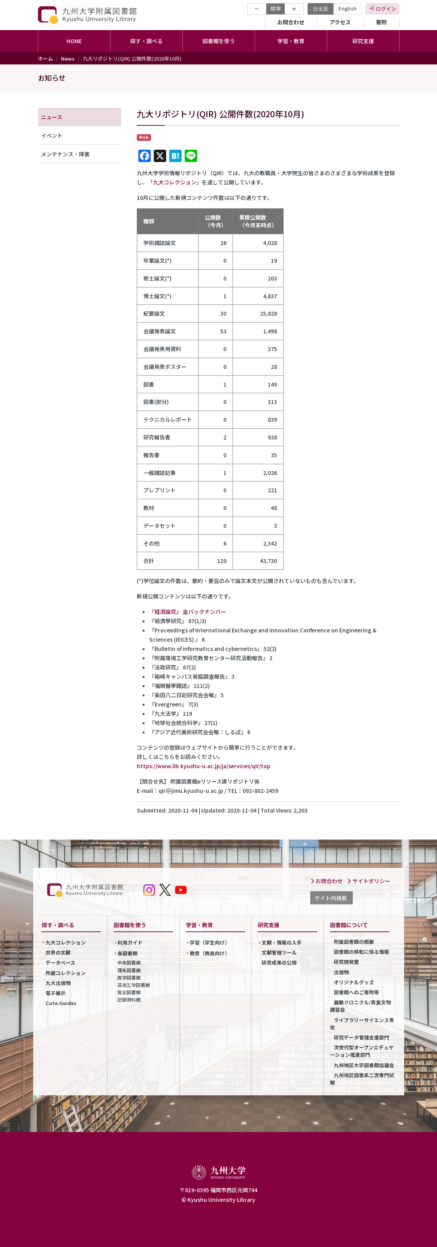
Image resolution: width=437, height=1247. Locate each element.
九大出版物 (58, 983)
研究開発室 (346, 961)
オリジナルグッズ (354, 982)
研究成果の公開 (279, 962)
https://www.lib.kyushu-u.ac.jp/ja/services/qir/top (203, 766)
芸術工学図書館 (133, 985)
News (68, 58)
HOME (74, 41)
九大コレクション (174, 182)
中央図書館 (129, 962)
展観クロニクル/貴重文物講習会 (360, 1006)
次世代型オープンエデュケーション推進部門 (362, 1051)
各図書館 (127, 953)
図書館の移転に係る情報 (361, 951)
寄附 (381, 22)
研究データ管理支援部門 (361, 1037)
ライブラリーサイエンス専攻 (362, 1023)
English (347, 8)
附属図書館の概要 (354, 941)
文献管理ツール (279, 952)
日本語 (320, 8)
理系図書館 (129, 970)
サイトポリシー (368, 881)
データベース (60, 962)
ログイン (386, 8)
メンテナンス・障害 (65, 154)
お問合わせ (290, 22)
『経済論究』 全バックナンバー (187, 611)
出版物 (341, 972)
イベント (52, 135)
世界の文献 (58, 952)
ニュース (51, 117)
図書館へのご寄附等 (356, 992)
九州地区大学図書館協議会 (364, 1065)
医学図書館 (129, 977)
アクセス (340, 22)
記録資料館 (129, 999)
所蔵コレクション (66, 973)
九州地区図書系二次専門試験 (362, 1078)
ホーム (45, 58)
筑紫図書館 (129, 992)
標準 (275, 8)
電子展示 (56, 993)
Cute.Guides (61, 1003)
